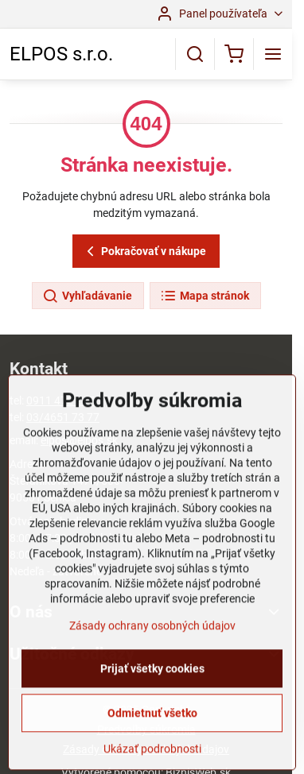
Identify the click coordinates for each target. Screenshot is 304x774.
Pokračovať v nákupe (144, 251)
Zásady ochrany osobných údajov (152, 677)
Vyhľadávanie (87, 296)
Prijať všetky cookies (152, 720)
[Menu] (273, 54)
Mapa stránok (204, 296)
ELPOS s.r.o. (61, 54)
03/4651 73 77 (62, 417)
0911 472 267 (60, 400)
